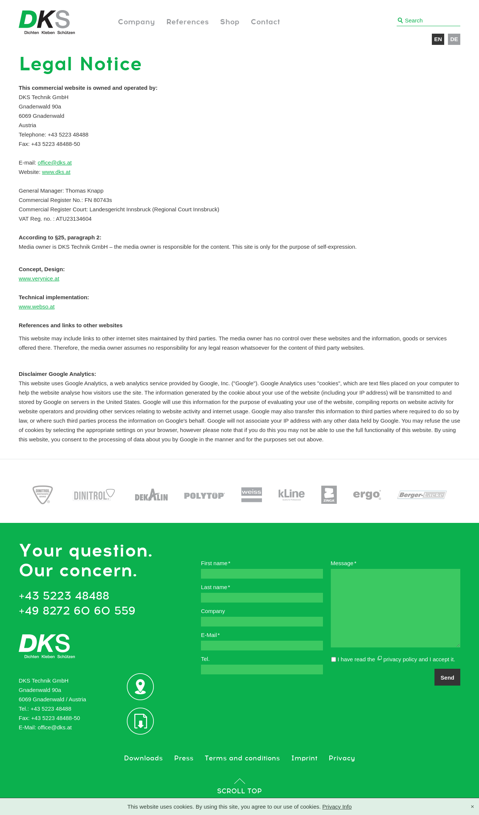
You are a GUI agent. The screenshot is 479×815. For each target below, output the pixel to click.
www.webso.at (37, 306)
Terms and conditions (242, 758)
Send (447, 677)
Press (183, 758)
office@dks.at (55, 162)
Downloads (143, 758)
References (187, 22)
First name (216, 563)
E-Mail (210, 635)
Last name (215, 587)
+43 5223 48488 (64, 596)
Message (344, 563)
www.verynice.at (39, 278)
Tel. (205, 659)
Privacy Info (336, 806)
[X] (472, 807)
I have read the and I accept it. (396, 659)
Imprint (304, 758)
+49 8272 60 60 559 (77, 611)
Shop (230, 22)
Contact (265, 22)
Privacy (342, 758)
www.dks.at (56, 172)
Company (136, 22)
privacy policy (400, 659)
